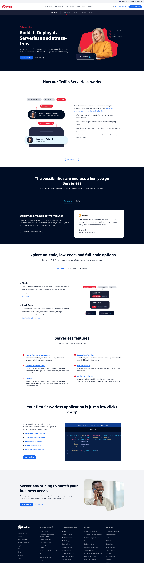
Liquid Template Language (38, 355)
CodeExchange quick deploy (35, 437)
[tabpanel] (72, 225)
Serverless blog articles (33, 441)
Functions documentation (34, 449)
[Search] (113, 6)
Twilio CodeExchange (35, 366)
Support (133, 1)
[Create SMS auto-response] (31, 231)
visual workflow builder (95, 111)
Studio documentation (33, 445)
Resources (81, 6)
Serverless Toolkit (85, 355)
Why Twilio (69, 6)
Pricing (91, 6)
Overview (67, 12)
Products (48, 6)
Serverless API (83, 366)
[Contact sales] (121, 6)
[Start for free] (135, 6)
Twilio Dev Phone (85, 376)
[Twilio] (7, 6)
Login (139, 1)
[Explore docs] (72, 159)
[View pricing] (39, 57)
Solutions (59, 6)
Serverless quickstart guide (35, 433)
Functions (76, 12)
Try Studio (25, 296)
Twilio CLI (30, 378)
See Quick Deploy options (31, 318)
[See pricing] (39, 504)
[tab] (68, 202)
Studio (84, 12)
